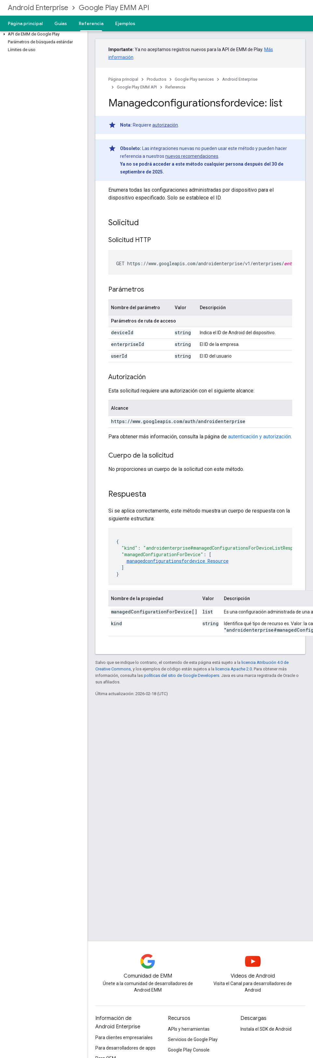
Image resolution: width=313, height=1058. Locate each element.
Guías (60, 23)
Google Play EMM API (114, 7)
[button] (42, 34)
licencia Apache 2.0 (233, 668)
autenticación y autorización (259, 436)
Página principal (25, 23)
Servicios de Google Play (193, 1039)
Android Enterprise (38, 7)
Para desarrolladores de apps (125, 1048)
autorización (165, 125)
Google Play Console (189, 1049)
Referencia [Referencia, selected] (91, 23)
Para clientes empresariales (124, 1037)
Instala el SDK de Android (266, 1029)
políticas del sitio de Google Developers (181, 675)
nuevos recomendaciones (191, 156)
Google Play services (194, 79)
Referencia (175, 87)
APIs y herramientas (189, 1029)
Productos (156, 79)
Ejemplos (125, 23)
